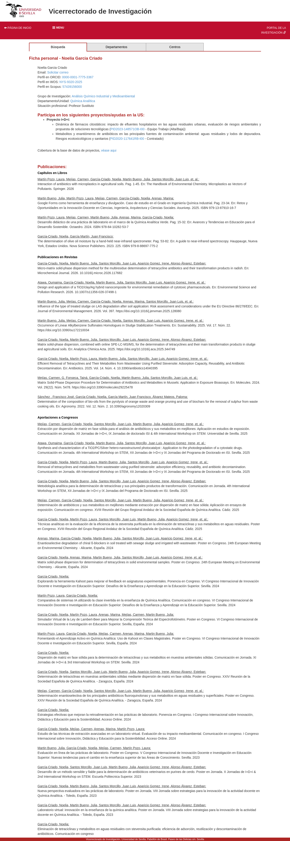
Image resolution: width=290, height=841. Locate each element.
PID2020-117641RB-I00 (127, 138)
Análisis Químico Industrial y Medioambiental (103, 96)
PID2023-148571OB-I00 (128, 129)
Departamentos (116, 47)
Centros (174, 47)
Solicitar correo (57, 72)
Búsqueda (58, 47)
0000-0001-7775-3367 (78, 77)
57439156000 (72, 86)
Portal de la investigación (273, 30)
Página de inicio (17, 27)
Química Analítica (82, 101)
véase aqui (108, 150)
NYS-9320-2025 (70, 82)
